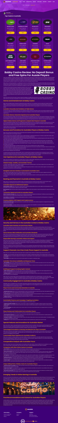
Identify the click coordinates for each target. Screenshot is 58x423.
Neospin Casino (10, 26)
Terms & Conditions (7, 415)
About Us (18, 414)
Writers (18, 415)
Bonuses (34, 1)
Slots (20, 1)
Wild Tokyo (10, 43)
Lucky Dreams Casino (10, 60)
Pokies (24, 1)
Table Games (39, 1)
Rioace (47, 43)
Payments (49, 1)
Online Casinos (15, 1)
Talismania (35, 43)
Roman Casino (22, 43)
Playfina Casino (47, 60)
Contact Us (31, 414)
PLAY (10, 32)
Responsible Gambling (33, 415)
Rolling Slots (35, 26)
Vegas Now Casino (35, 60)
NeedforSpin (47, 26)
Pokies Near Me (29, 1)
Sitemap (5, 416)
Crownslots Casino (23, 26)
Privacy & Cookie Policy (7, 414)
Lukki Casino (23, 60)
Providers (45, 1)
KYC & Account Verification (33, 416)
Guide (54, 1)
